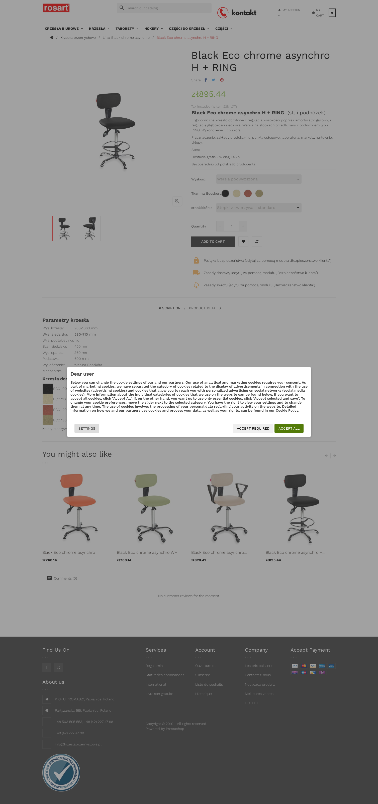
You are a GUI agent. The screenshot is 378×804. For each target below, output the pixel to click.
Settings (86, 428)
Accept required (253, 428)
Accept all (289, 428)
